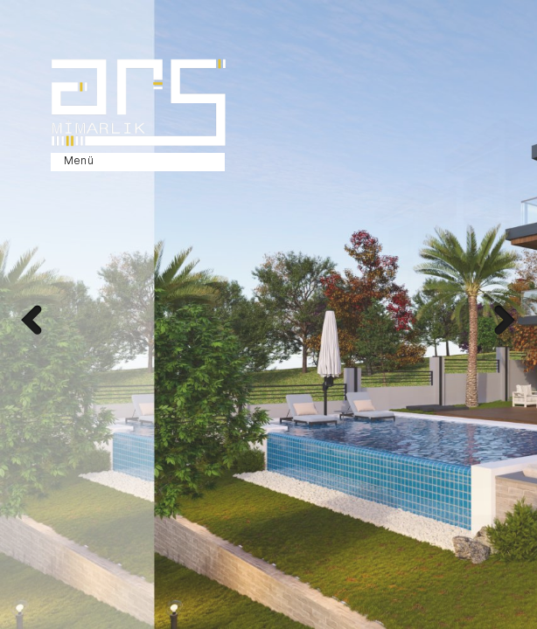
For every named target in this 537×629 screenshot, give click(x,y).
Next (506, 322)
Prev (30, 322)
